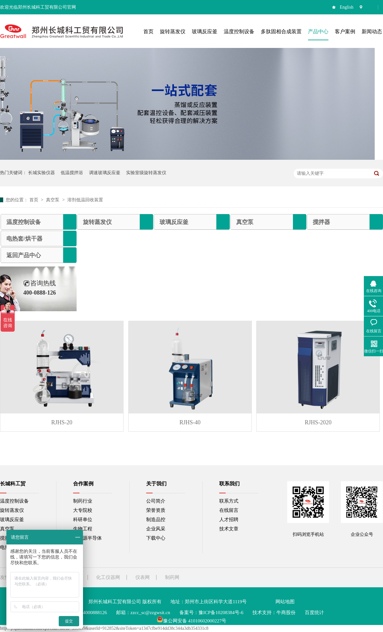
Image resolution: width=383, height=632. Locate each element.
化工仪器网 (108, 577)
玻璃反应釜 (174, 222)
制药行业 (82, 501)
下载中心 (155, 538)
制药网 (172, 577)
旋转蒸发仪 (97, 222)
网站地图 (285, 601)
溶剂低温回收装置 (85, 199)
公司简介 (155, 501)
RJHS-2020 (318, 422)
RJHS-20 (61, 422)
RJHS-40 (189, 422)
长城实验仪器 (41, 172)
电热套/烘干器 (24, 238)
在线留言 (228, 510)
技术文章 (228, 528)
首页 (34, 199)
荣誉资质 (155, 510)
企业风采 (155, 528)
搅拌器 (321, 222)
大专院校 (82, 510)
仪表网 (142, 577)
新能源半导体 (87, 538)
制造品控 (155, 519)
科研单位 (82, 519)
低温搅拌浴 (72, 172)
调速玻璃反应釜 (104, 172)
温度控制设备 (23, 222)
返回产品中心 (23, 255)
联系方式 (228, 501)
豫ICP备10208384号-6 (221, 612)
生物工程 (82, 528)
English (347, 7)
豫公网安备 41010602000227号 (192, 620)
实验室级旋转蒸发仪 (146, 172)
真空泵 (53, 199)
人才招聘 (228, 519)
